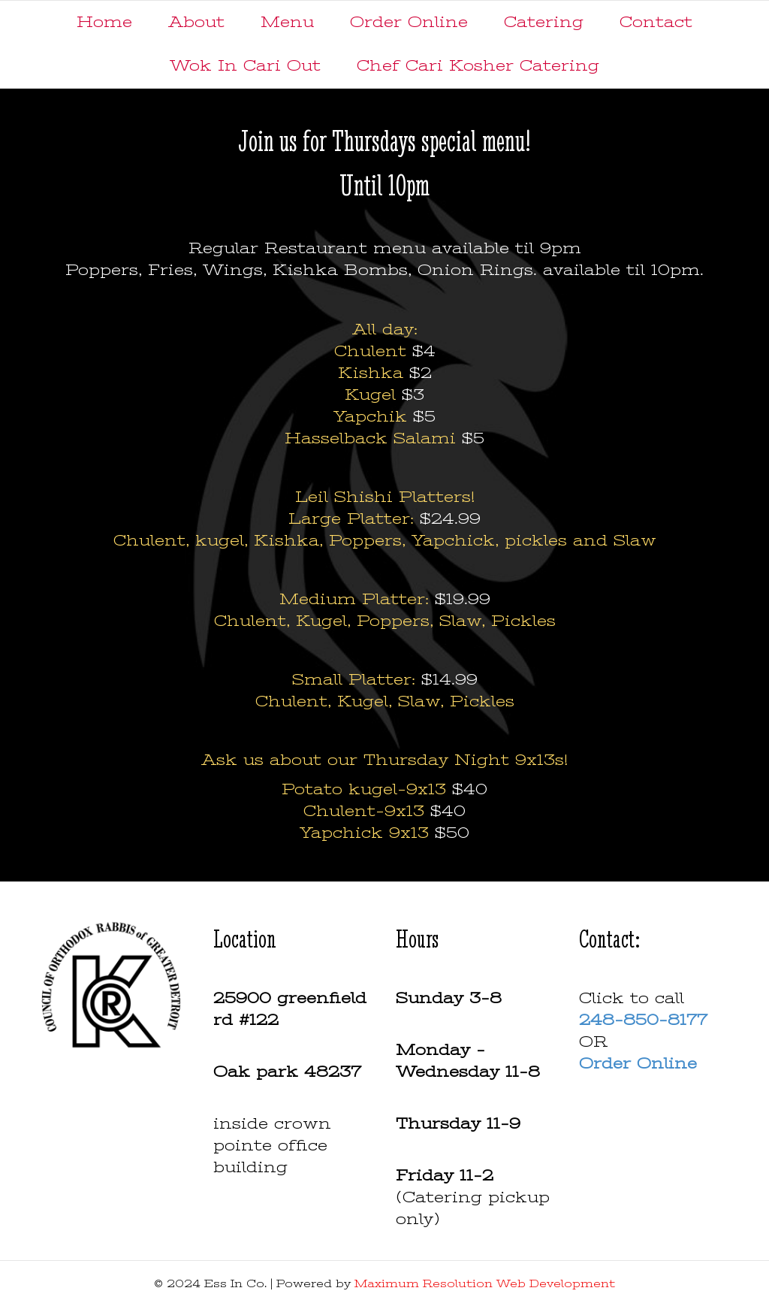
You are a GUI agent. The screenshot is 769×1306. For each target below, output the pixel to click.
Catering (544, 22)
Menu (287, 22)
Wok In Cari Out (245, 65)
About (196, 22)
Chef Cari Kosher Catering (478, 65)
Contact (656, 22)
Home (104, 22)
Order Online (409, 22)
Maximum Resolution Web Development (484, 1283)
